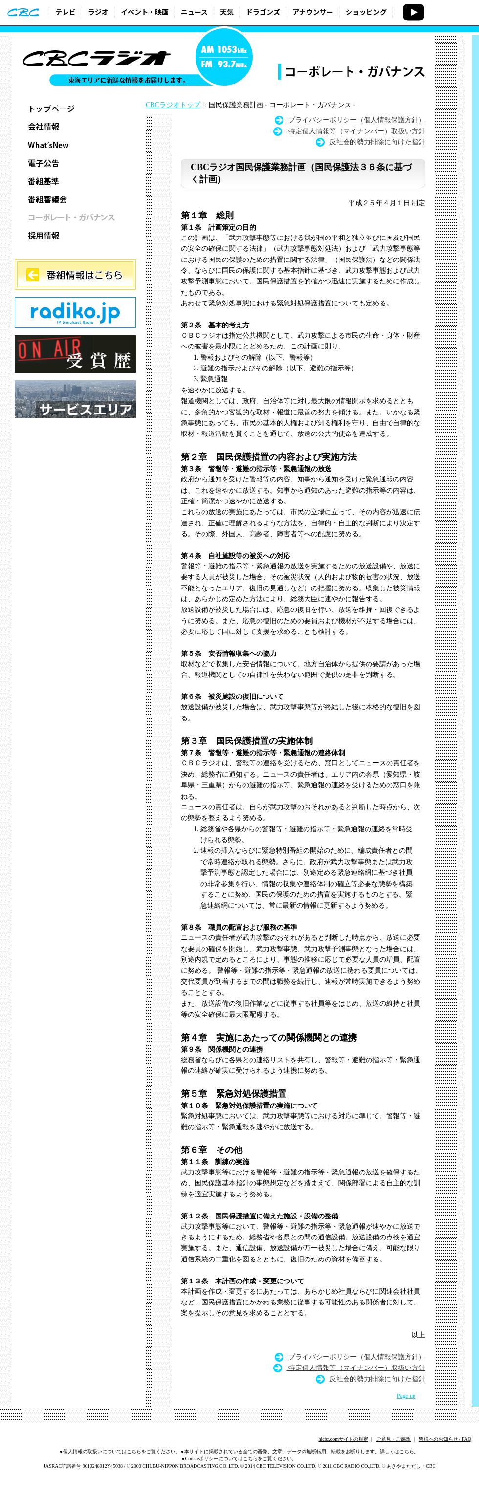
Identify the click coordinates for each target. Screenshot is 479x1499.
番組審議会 (75, 199)
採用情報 (75, 235)
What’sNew (75, 145)
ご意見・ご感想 (393, 1439)
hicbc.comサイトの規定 (343, 1439)
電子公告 (75, 163)
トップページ (75, 109)
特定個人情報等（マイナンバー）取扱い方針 (356, 131)
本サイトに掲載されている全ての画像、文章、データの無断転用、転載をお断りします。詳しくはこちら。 (301, 1451)
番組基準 (75, 181)
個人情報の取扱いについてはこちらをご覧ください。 (121, 1451)
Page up (406, 1395)
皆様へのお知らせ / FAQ (445, 1439)
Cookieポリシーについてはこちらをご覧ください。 (241, 1458)
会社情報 (75, 127)
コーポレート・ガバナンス (75, 217)
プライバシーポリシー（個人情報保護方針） (356, 120)
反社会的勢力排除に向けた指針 (377, 142)
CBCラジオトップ (173, 105)
